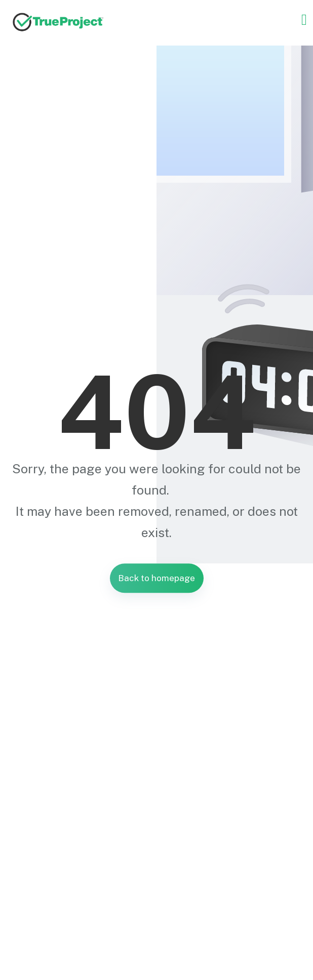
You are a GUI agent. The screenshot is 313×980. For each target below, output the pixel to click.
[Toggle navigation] (304, 19)
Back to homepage (156, 578)
